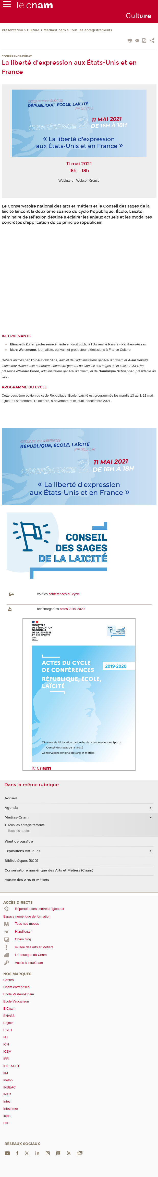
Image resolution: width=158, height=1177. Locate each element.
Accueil (11, 798)
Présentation (12, 30)
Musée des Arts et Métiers (27, 880)
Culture (33, 30)
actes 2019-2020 (72, 609)
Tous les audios (19, 831)
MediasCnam (54, 30)
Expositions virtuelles (22, 851)
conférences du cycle (64, 594)
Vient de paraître (19, 842)
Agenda (11, 808)
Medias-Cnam (17, 817)
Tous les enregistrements (91, 30)
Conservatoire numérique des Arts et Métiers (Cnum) (49, 870)
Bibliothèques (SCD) (21, 861)
